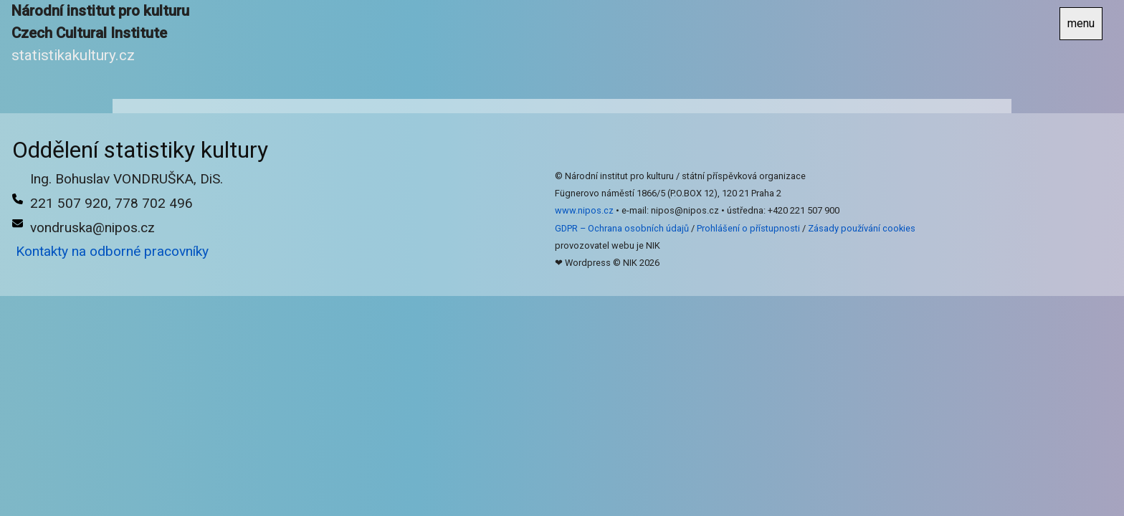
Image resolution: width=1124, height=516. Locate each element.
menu (1081, 23)
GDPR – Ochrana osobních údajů (622, 228)
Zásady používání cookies (861, 228)
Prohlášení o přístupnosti (748, 228)
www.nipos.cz (584, 210)
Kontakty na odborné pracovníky (112, 251)
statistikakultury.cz (73, 55)
